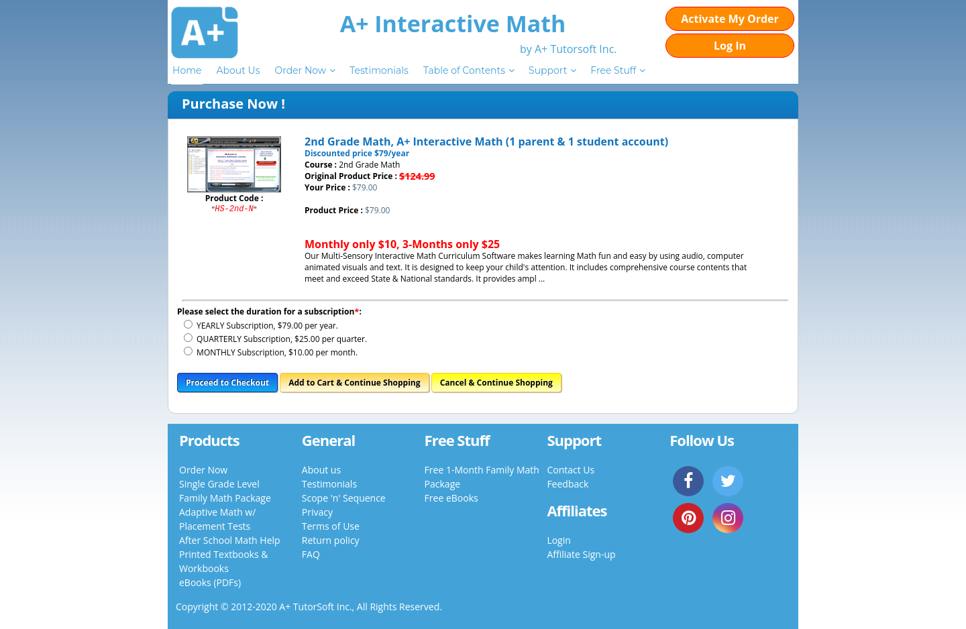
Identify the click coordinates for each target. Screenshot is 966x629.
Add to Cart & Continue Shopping (354, 382)
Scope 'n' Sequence (344, 498)
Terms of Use (331, 526)
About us (321, 469)
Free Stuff (613, 70)
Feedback (567, 483)
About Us (238, 70)
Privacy (317, 512)
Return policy (331, 540)
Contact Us (570, 469)
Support (548, 70)
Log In (730, 45)
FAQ (311, 554)
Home (186, 70)
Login (558, 540)
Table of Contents (464, 70)
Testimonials (379, 70)
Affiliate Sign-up (581, 554)
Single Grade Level (219, 483)
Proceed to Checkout (227, 382)
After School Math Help (229, 540)
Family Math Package (225, 498)
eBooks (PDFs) (210, 582)
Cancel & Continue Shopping (496, 382)
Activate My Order (730, 18)
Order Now (300, 70)
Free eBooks (451, 498)
